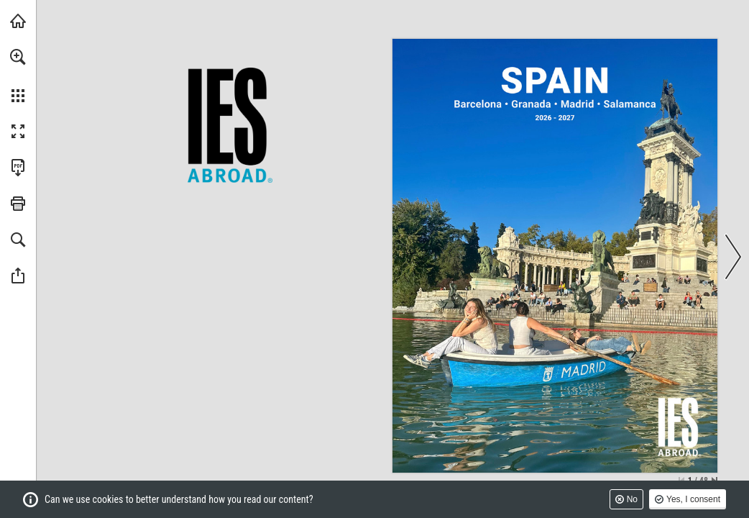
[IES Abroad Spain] (556, 81)
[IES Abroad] (678, 426)
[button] (18, 57)
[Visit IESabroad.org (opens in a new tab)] (18, 21)
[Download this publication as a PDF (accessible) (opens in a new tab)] (18, 168)
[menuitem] (18, 75)
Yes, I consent (693, 499)
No (632, 499)
